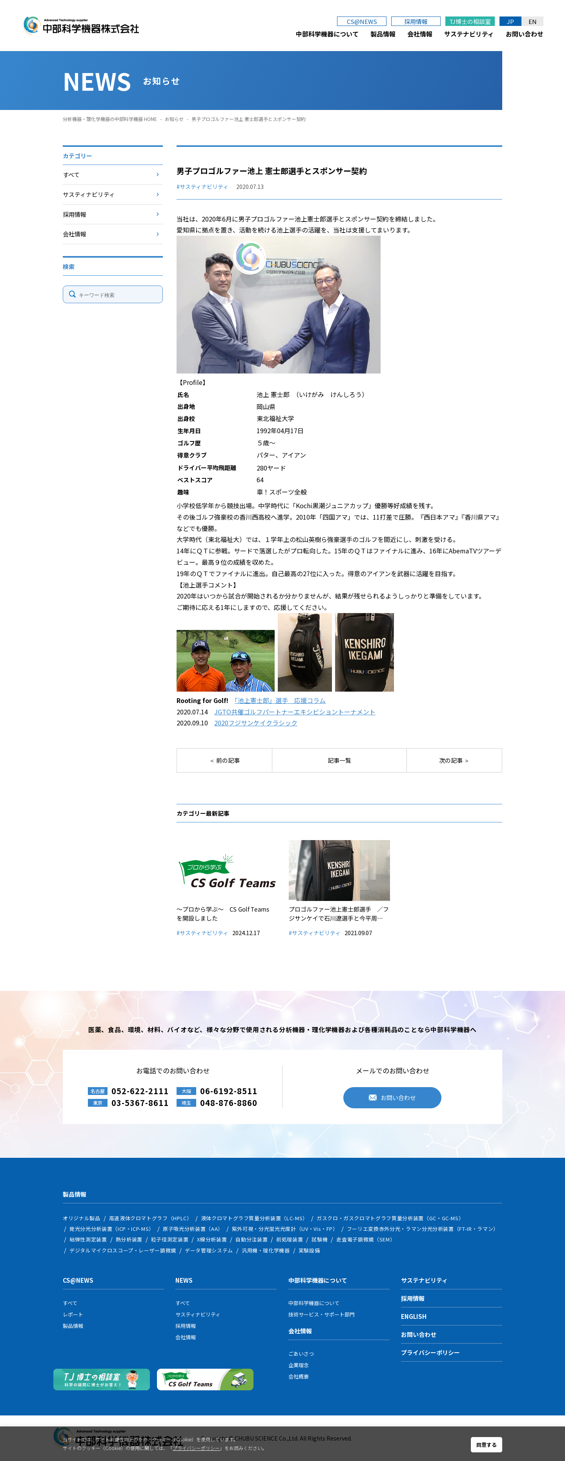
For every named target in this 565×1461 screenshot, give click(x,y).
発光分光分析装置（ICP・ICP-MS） (111, 1228)
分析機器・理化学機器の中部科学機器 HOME (110, 118)
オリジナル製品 (81, 1218)
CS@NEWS (362, 21)
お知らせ (174, 118)
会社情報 (419, 33)
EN (533, 21)
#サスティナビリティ (202, 186)
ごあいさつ (301, 1353)
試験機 (320, 1239)
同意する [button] (486, 1444)
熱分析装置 (129, 1239)
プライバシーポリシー (430, 1352)
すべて (71, 174)
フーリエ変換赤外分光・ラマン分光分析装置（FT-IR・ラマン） (423, 1228)
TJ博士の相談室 (470, 21)
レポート (73, 1314)
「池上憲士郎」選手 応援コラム (280, 700)
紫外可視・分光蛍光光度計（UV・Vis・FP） (285, 1228)
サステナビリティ (469, 33)
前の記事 (227, 760)
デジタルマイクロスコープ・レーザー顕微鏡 (122, 1250)
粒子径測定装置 (170, 1239)
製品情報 (383, 33)
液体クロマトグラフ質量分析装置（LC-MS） (254, 1218)
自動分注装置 (251, 1239)
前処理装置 (289, 1239)
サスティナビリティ (89, 194)
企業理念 (298, 1365)
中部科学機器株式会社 (81, 25)
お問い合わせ (524, 33)
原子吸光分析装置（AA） (193, 1228)
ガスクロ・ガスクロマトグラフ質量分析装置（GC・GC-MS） (390, 1218)
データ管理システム (209, 1250)
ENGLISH (413, 1316)
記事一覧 (339, 760)
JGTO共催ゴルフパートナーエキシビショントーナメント (294, 711)
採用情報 (416, 21)
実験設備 (309, 1250)
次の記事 (451, 760)
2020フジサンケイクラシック (255, 722)
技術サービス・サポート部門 (321, 1314)
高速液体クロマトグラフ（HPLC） (150, 1218)
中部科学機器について (327, 33)
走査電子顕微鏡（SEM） (365, 1239)
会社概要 (298, 1376)
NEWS (184, 1280)
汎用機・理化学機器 (266, 1250)
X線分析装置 (212, 1239)
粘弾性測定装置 (88, 1239)
